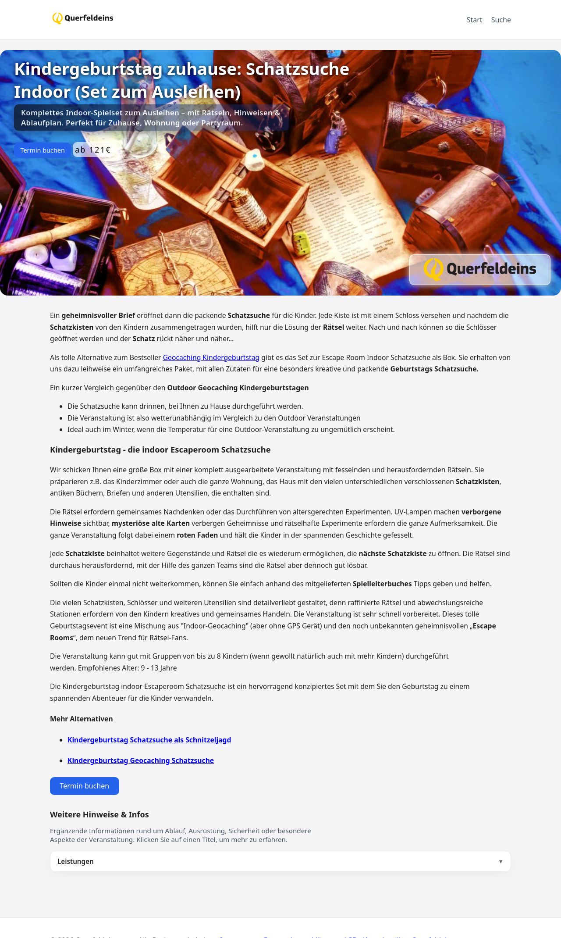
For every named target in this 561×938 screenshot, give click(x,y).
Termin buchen (42, 150)
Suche (501, 20)
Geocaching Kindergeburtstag (211, 357)
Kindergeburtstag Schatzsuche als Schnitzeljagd (149, 740)
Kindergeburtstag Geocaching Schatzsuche (140, 760)
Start (475, 20)
